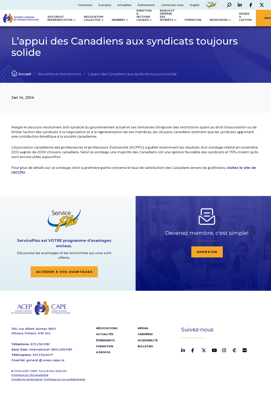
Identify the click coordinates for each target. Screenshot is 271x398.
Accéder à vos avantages (64, 272)
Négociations (106, 328)
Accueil (24, 74)
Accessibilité (148, 340)
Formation (104, 346)
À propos (105, 5)
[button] (229, 5)
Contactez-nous (172, 5)
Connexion (85, 5)
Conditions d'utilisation (27, 379)
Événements (146, 5)
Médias (143, 328)
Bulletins (145, 346)
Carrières (145, 334)
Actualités (124, 5)
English (195, 5)
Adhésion (207, 252)
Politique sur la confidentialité (64, 379)
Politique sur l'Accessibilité (29, 375)
